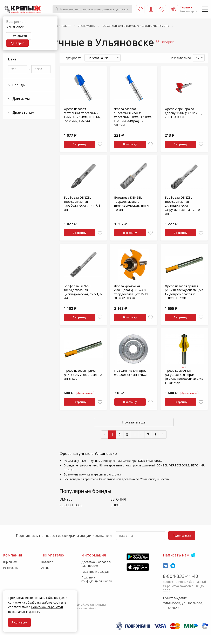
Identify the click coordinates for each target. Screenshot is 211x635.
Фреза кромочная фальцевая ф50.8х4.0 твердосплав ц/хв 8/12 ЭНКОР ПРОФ (131, 292)
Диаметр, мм (21, 112)
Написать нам (176, 555)
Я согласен (19, 622)
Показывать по (180, 58)
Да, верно (17, 43)
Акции (45, 568)
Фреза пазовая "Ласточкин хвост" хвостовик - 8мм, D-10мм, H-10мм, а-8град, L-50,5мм (133, 117)
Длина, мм (19, 99)
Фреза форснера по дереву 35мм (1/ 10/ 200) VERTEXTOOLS (183, 113)
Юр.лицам (10, 562)
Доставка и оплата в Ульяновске (96, 564)
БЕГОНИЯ (118, 499)
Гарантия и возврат (95, 572)
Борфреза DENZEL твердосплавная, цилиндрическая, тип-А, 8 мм (83, 292)
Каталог (47, 562)
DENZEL (66, 499)
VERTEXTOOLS (71, 505)
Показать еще (133, 422)
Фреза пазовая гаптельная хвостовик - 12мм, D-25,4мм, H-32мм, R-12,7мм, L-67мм (82, 115)
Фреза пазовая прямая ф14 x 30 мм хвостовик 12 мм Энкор (83, 374)
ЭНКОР (116, 505)
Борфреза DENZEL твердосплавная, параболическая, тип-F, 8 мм (82, 203)
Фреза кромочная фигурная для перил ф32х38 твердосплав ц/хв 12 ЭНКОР (184, 376)
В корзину (79, 144)
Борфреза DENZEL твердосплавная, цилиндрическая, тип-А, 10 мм (132, 203)
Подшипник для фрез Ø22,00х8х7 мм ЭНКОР (131, 372)
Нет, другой (19, 36)
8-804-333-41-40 (180, 576)
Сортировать (73, 58)
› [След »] (162, 434)
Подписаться (182, 535)
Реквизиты (10, 568)
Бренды (16, 85)
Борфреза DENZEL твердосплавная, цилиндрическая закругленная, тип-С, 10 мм (182, 205)
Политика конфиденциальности (96, 579)
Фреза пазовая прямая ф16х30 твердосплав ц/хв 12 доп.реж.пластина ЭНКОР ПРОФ (184, 292)
